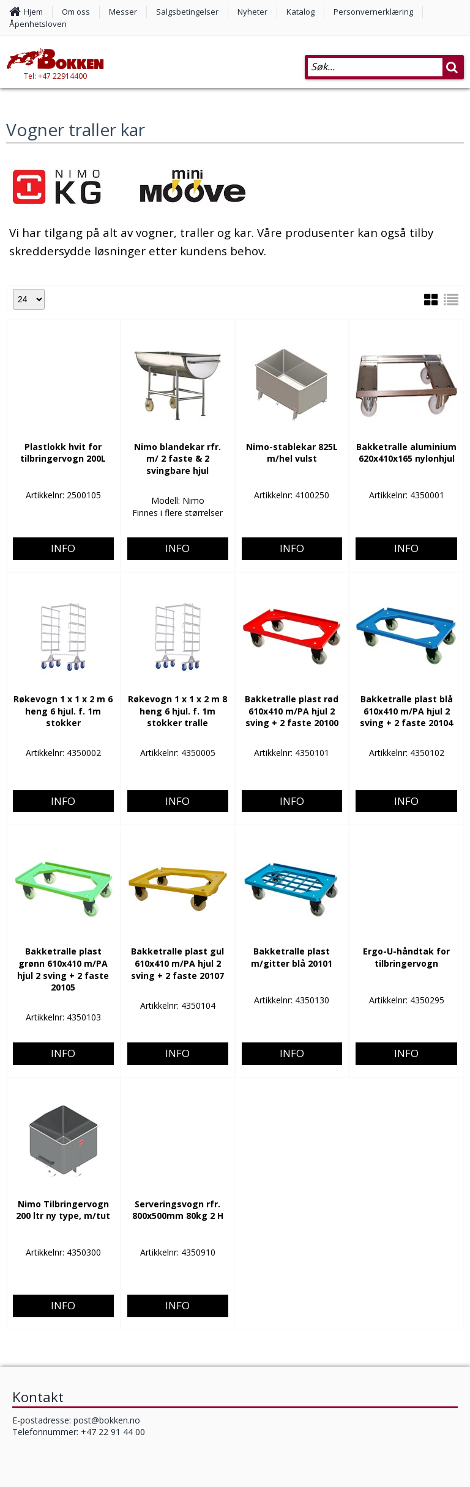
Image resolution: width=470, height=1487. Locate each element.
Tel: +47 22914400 (55, 76)
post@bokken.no (106, 1420)
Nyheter (252, 11)
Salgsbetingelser (187, 11)
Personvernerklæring (373, 11)
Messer (123, 11)
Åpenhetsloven (38, 23)
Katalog (300, 11)
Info (63, 483)
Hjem (33, 11)
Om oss (76, 11)
